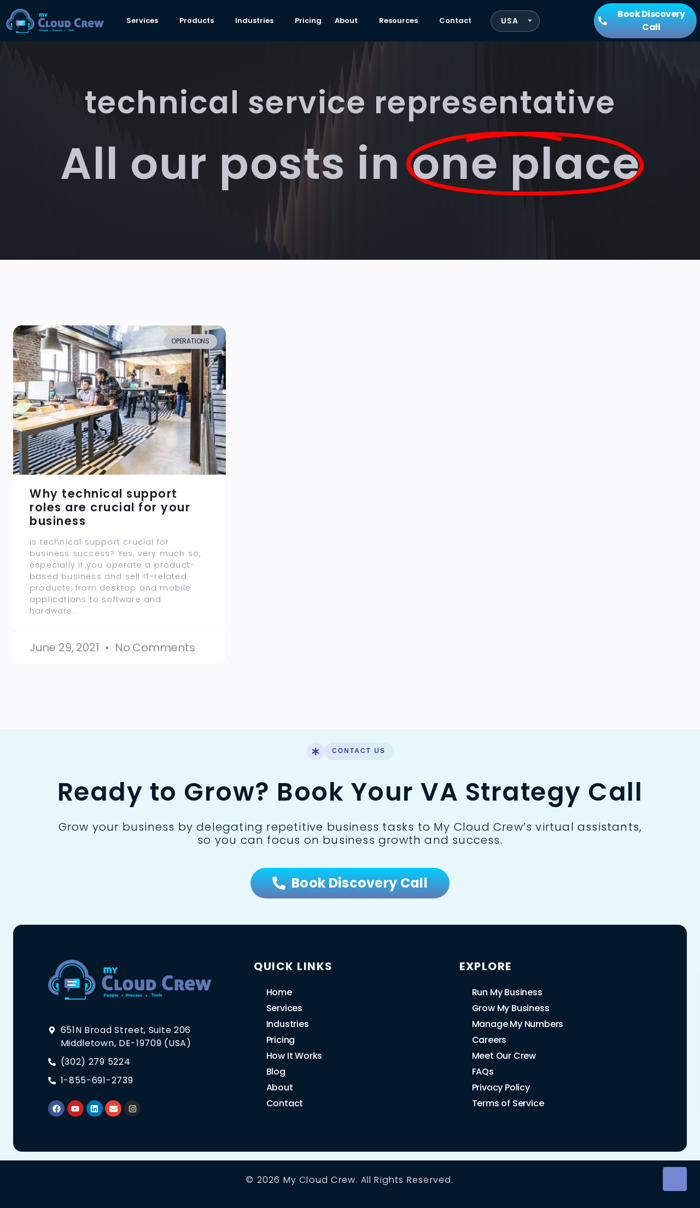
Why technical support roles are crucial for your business (110, 507)
